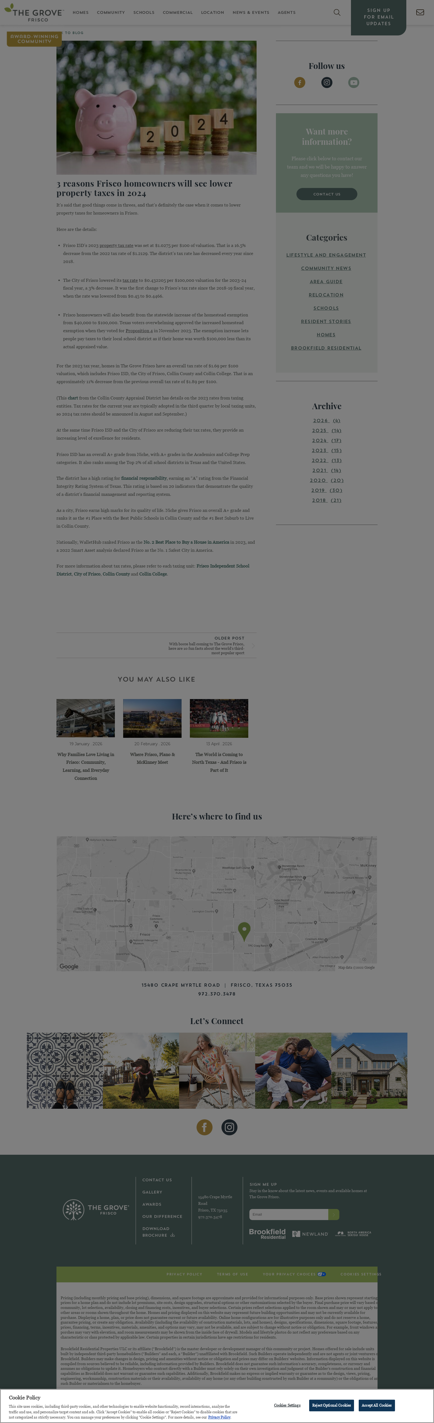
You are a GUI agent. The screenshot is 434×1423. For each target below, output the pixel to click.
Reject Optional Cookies (331, 1406)
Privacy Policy (219, 1418)
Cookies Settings (287, 1406)
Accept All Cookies (377, 1406)
